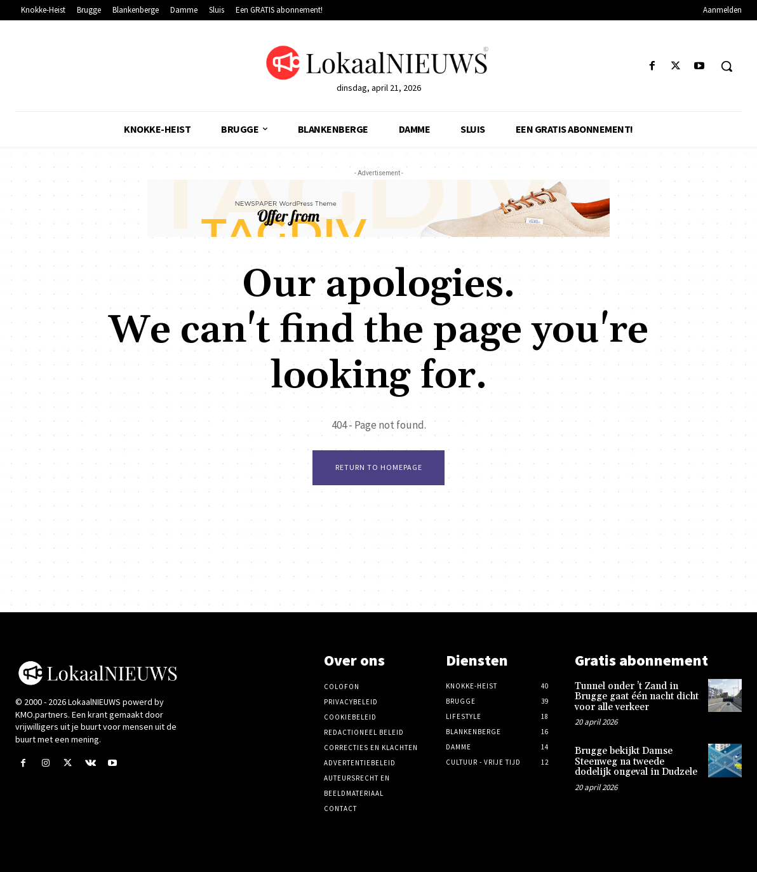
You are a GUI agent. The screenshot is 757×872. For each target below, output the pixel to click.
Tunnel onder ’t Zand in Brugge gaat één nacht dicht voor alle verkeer (637, 696)
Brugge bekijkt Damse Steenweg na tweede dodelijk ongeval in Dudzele (636, 762)
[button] (726, 66)
